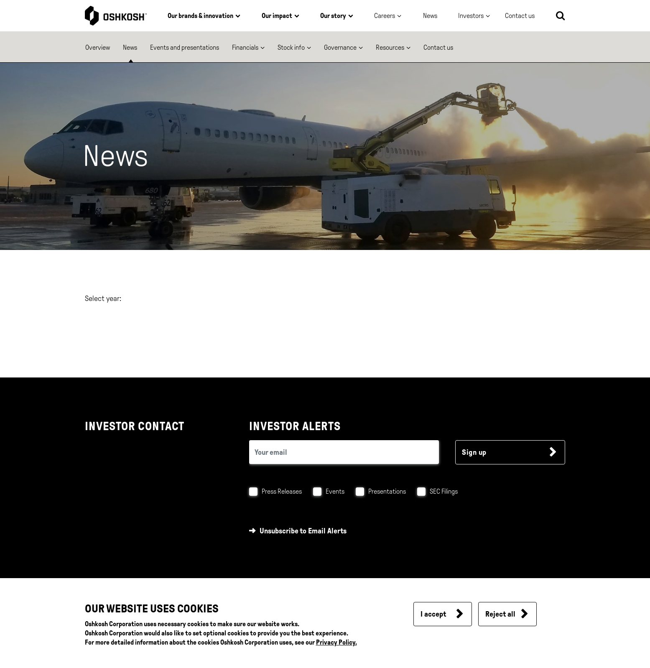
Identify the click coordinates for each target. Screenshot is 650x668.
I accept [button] (433, 614)
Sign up (474, 452)
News (430, 15)
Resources (390, 47)
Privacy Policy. (336, 642)
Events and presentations (184, 47)
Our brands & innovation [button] (200, 15)
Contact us (438, 47)
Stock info (291, 47)
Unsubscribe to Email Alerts (303, 531)
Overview (97, 47)
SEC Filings (444, 491)
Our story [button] (333, 15)
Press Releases (282, 491)
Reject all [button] (500, 614)
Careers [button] (384, 15)
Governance (340, 47)
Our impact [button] (277, 15)
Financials (245, 47)
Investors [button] (471, 15)
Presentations (387, 491)
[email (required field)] (344, 452)
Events (335, 491)
